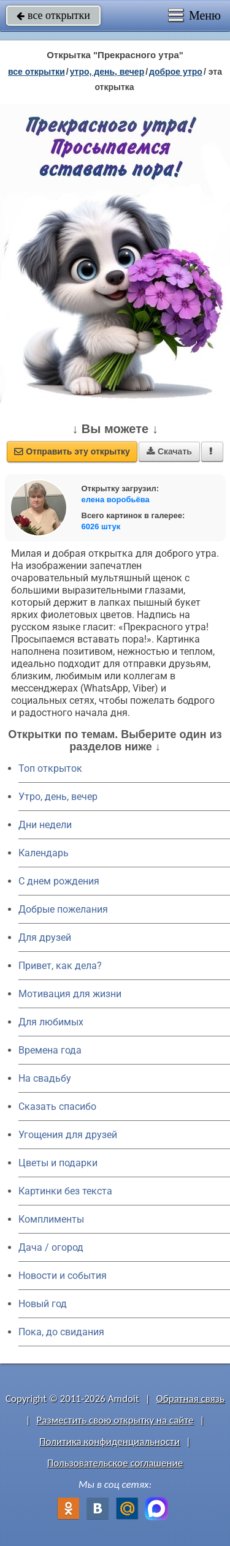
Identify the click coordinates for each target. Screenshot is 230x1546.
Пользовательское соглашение (115, 1463)
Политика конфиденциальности (109, 1441)
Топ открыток (50, 768)
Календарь (43, 853)
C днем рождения (58, 881)
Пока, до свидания (61, 1332)
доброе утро (175, 72)
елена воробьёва (116, 499)
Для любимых (50, 1022)
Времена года (50, 1050)
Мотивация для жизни (69, 994)
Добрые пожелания (63, 909)
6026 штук (101, 526)
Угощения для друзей (67, 1135)
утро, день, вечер (107, 72)
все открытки (53, 15)
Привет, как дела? (60, 965)
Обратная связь (190, 1398)
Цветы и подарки (58, 1163)
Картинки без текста (65, 1191)
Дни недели (45, 825)
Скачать (169, 451)
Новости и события (62, 1275)
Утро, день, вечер (58, 796)
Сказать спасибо (57, 1106)
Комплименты (51, 1219)
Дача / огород (50, 1247)
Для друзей (44, 937)
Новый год (42, 1304)
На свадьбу (44, 1078)
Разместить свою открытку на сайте (115, 1420)
